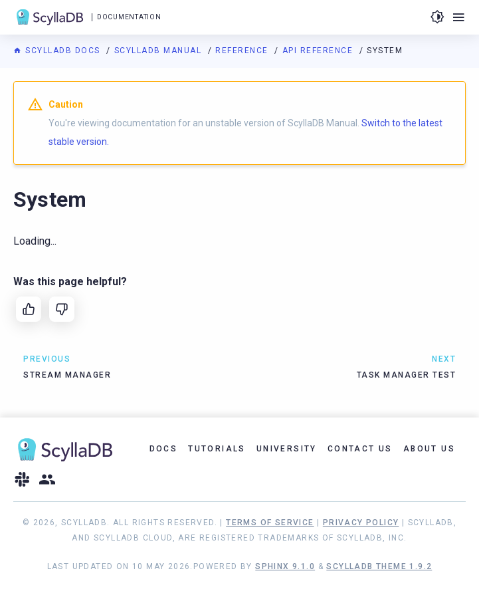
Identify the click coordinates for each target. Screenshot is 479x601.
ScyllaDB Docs (58, 50)
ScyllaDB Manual (159, 50)
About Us (429, 448)
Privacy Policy (361, 522)
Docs (163, 448)
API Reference (319, 50)
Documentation (129, 17)
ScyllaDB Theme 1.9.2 (379, 566)
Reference (243, 50)
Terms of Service (270, 522)
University (286, 448)
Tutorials (217, 448)
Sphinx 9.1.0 (285, 566)
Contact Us (360, 448)
